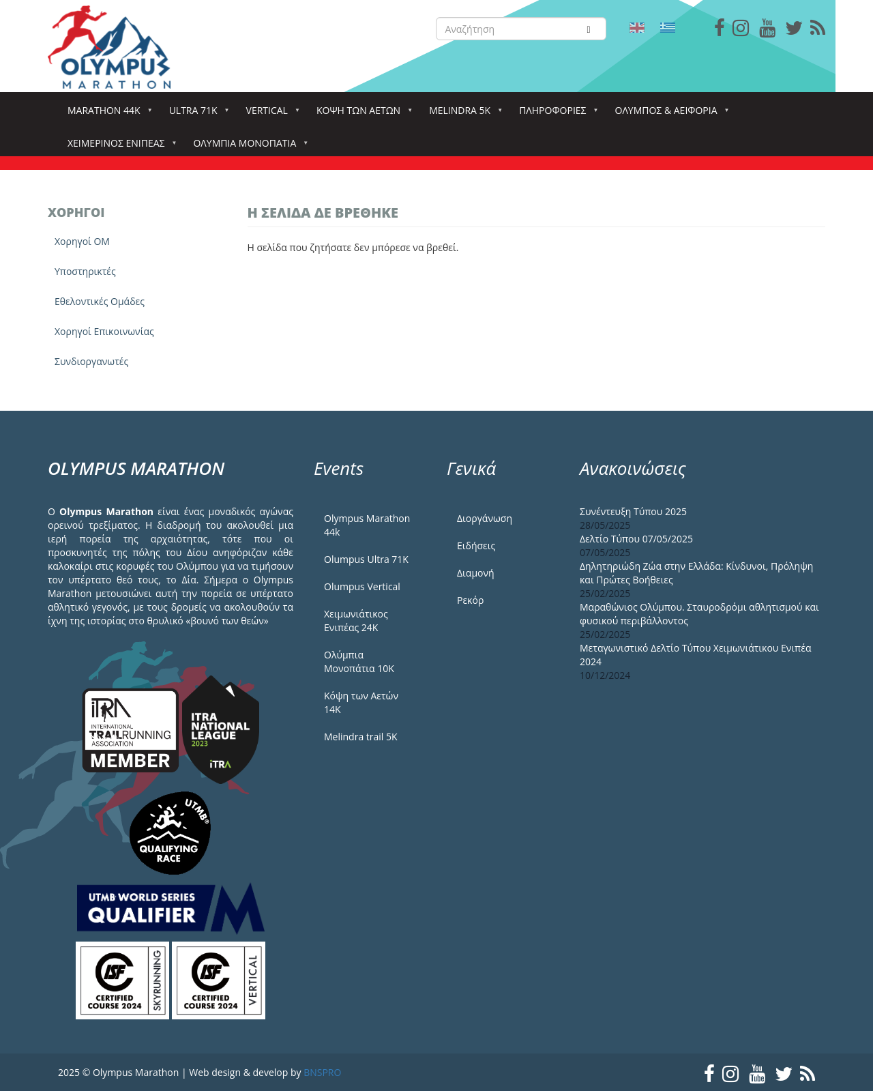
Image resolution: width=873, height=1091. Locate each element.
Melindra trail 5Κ (361, 736)
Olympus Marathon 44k (367, 525)
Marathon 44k (107, 114)
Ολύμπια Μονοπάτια (247, 147)
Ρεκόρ (470, 600)
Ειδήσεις (476, 545)
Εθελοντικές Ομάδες (100, 301)
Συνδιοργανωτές (91, 361)
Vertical (270, 114)
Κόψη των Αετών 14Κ (361, 702)
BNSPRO (322, 1072)
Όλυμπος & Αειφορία (669, 114)
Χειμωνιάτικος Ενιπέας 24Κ (356, 620)
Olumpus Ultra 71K (366, 559)
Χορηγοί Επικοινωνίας (104, 331)
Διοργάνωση (484, 518)
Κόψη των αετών (361, 114)
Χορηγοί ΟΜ (82, 241)
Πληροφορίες (555, 114)
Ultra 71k (196, 114)
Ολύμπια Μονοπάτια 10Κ (359, 661)
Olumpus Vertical (362, 586)
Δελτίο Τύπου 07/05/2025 (636, 538)
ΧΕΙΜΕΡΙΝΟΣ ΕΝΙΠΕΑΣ (118, 147)
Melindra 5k (462, 114)
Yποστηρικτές (85, 271)
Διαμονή (475, 572)
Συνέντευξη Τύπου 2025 (633, 511)
